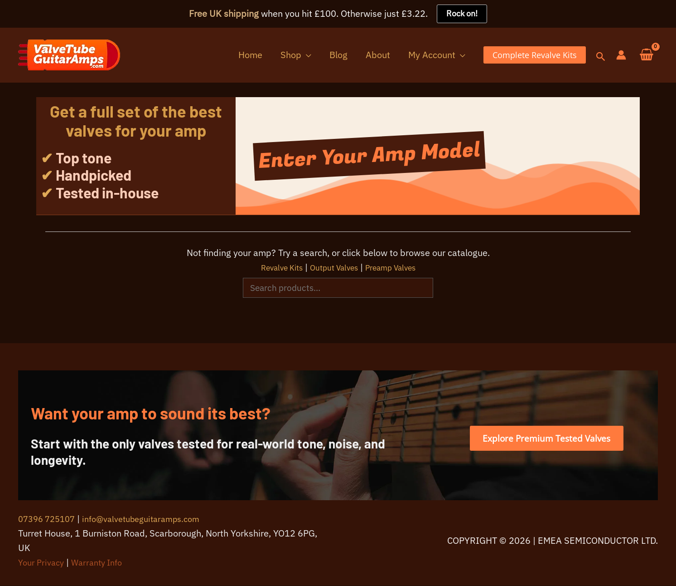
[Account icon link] (621, 55)
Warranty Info (103, 562)
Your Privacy (43, 562)
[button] (328, 55)
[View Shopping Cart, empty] (646, 55)
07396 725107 (49, 519)
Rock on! (462, 14)
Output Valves (333, 267)
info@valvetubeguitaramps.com (151, 519)
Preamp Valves (399, 267)
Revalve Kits (272, 267)
